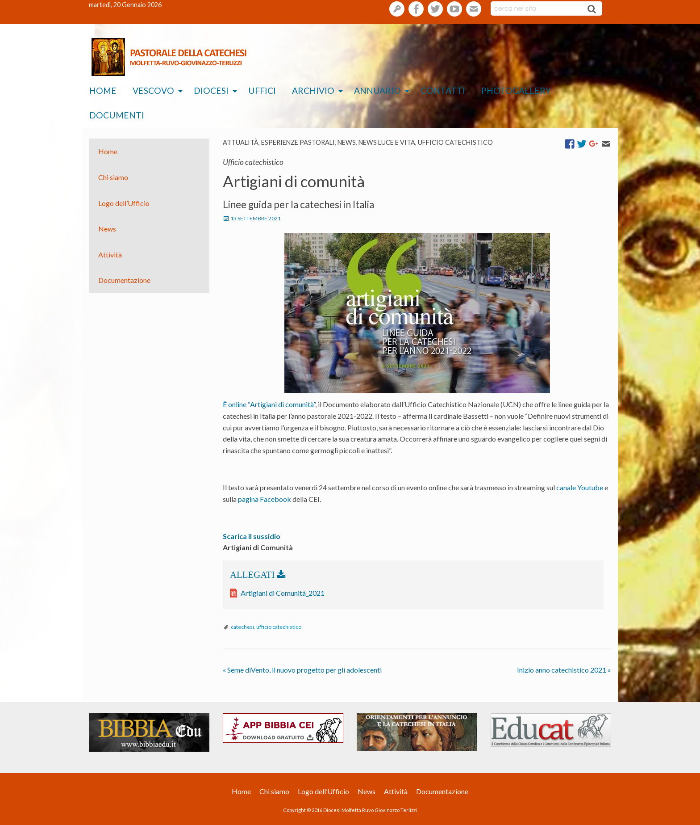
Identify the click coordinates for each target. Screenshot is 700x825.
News (347, 142)
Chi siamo (113, 177)
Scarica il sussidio (251, 536)
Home (103, 90)
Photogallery (516, 90)
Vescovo (153, 90)
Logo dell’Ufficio (124, 202)
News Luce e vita (386, 142)
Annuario (377, 90)
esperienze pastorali (298, 142)
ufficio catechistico (278, 626)
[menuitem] (103, 91)
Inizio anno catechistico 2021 (564, 669)
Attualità (240, 142)
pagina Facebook (264, 499)
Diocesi (211, 90)
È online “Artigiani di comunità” (269, 404)
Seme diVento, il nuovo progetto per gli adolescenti (302, 669)
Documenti (116, 115)
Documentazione (124, 280)
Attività (110, 254)
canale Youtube (579, 487)
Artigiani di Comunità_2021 (283, 593)
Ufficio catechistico (455, 142)
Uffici (262, 90)
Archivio (313, 90)
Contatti (443, 90)
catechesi (242, 626)
